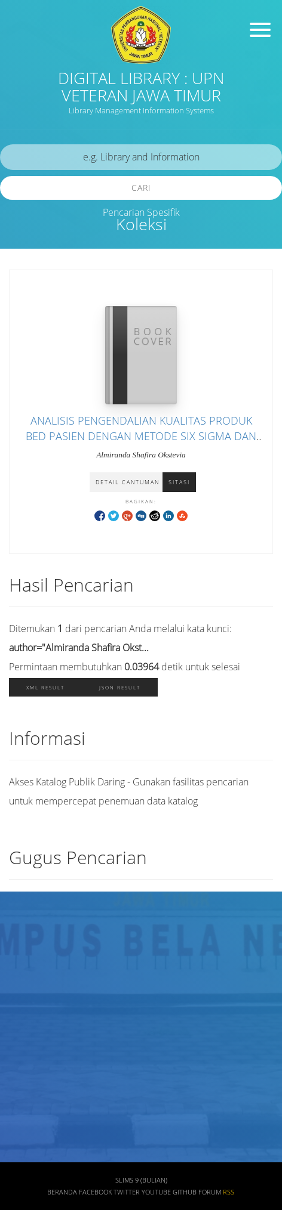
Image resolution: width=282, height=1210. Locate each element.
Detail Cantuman (128, 482)
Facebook (95, 1192)
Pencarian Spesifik (141, 212)
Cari (141, 187)
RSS (228, 1192)
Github (185, 1192)
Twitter (127, 1192)
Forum (209, 1192)
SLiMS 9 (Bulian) (141, 1180)
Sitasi (179, 482)
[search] (141, 157)
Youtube (156, 1192)
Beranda (62, 1192)
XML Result (45, 687)
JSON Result (119, 687)
